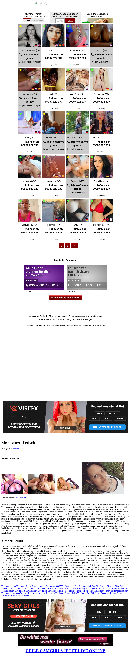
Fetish (119, 593)
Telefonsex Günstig (63, 593)
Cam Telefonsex (15, 588)
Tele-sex (107, 588)
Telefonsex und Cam (69, 586)
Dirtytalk (110, 586)
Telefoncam (101, 586)
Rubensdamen (23, 595)
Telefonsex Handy (102, 591)
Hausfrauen (71, 588)
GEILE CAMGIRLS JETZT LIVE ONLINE (66, 650)
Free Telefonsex (93, 593)
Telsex (114, 588)
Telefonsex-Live (81, 591)
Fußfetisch (5, 595)
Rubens (14, 595)
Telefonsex (92, 588)
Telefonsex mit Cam (87, 586)
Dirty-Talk (119, 586)
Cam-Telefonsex (43, 588)
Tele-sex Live (35, 591)
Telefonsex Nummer (119, 591)
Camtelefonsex (29, 588)
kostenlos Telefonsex (46, 593)
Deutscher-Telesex (108, 593)
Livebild (4, 588)
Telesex (101, 588)
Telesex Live (24, 591)
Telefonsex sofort (8, 586)
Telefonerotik (60, 588)
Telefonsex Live (11, 591)
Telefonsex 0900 (39, 586)
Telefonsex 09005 (53, 586)
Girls (52, 588)
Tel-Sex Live (57, 591)
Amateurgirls (82, 588)
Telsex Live (47, 591)
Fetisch (16, 449)
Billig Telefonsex (79, 593)
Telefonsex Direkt (23, 586)
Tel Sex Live (68, 591)
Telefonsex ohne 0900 (10, 593)
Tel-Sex (121, 588)
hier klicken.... (22, 498)
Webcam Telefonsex (28, 593)
